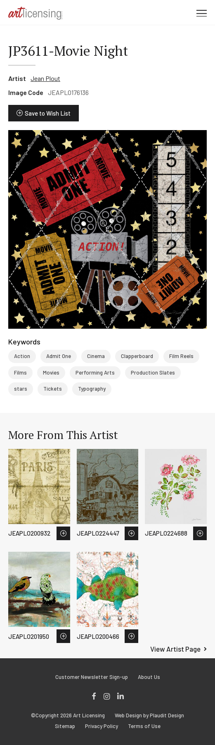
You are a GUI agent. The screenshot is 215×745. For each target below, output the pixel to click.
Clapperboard (137, 356)
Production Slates (153, 372)
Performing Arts (95, 372)
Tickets (52, 388)
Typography (92, 388)
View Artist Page (175, 649)
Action (22, 356)
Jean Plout (45, 78)
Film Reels (181, 356)
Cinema (96, 356)
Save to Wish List (48, 113)
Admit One (58, 356)
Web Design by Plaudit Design (149, 715)
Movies (51, 372)
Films (20, 372)
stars (20, 388)
